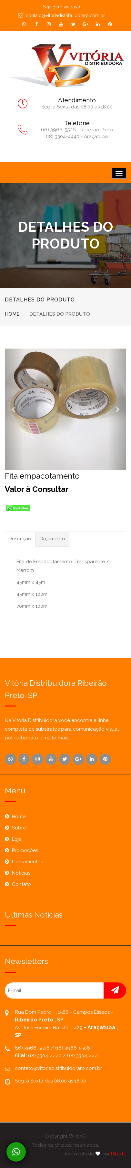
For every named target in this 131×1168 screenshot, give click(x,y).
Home (12, 314)
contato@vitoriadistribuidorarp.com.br (61, 15)
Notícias (21, 873)
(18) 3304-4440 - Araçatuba (77, 136)
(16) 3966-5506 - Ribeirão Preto (77, 130)
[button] (14, 409)
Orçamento (52, 539)
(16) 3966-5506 (33, 1048)
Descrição (19, 539)
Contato (21, 884)
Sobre (19, 828)
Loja (17, 839)
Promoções (25, 850)
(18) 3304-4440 (45, 1056)
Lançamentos (27, 862)
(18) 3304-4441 (83, 1056)
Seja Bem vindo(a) (61, 6)
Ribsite (118, 1154)
